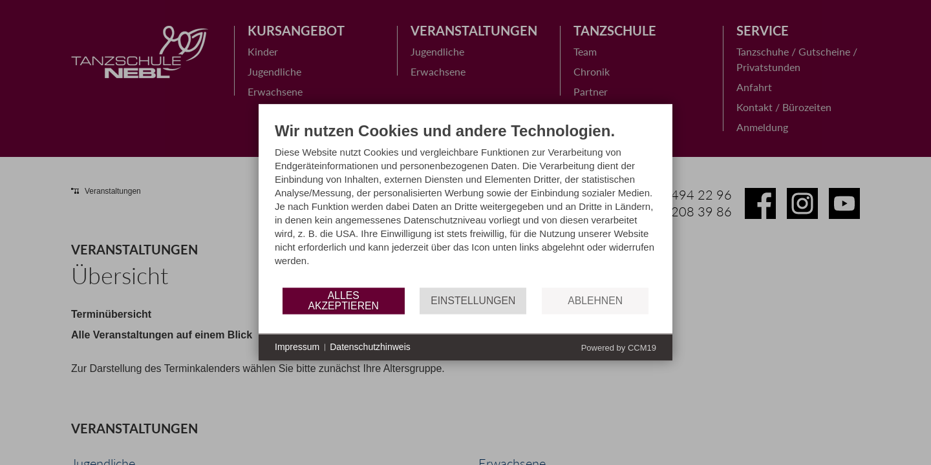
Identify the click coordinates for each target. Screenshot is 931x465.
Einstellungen (473, 300)
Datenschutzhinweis (370, 347)
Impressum (297, 347)
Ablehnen (595, 300)
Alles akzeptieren (343, 300)
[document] (465, 203)
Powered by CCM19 (618, 348)
